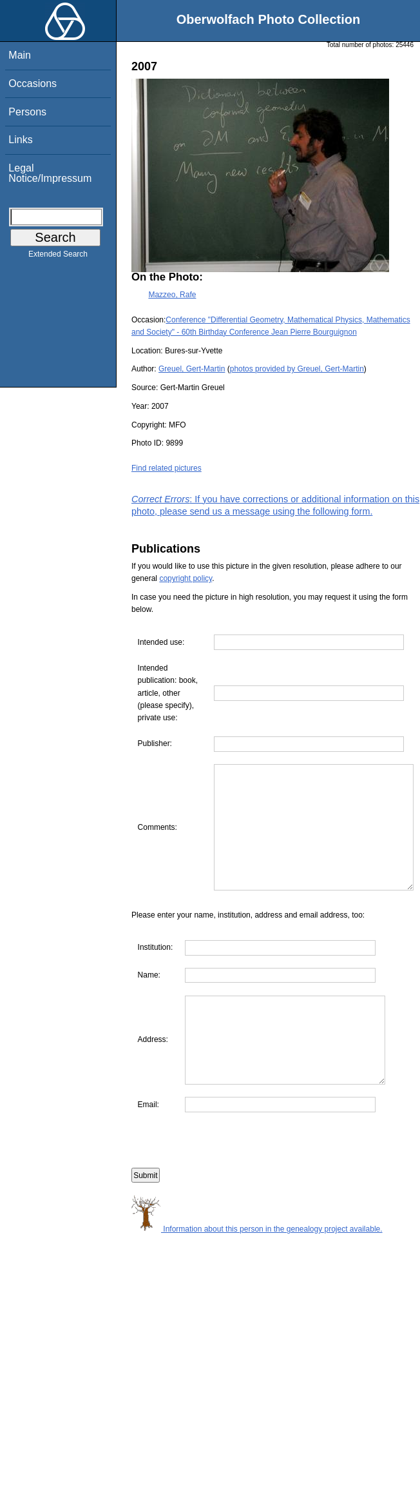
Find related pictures (166, 468)
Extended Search (58, 257)
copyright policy (185, 578)
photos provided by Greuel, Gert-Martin (297, 368)
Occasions (32, 83)
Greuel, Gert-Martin (191, 368)
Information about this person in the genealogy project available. (257, 1288)
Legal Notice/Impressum (49, 173)
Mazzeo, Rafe (172, 294)
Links (20, 139)
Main (19, 55)
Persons (27, 111)
